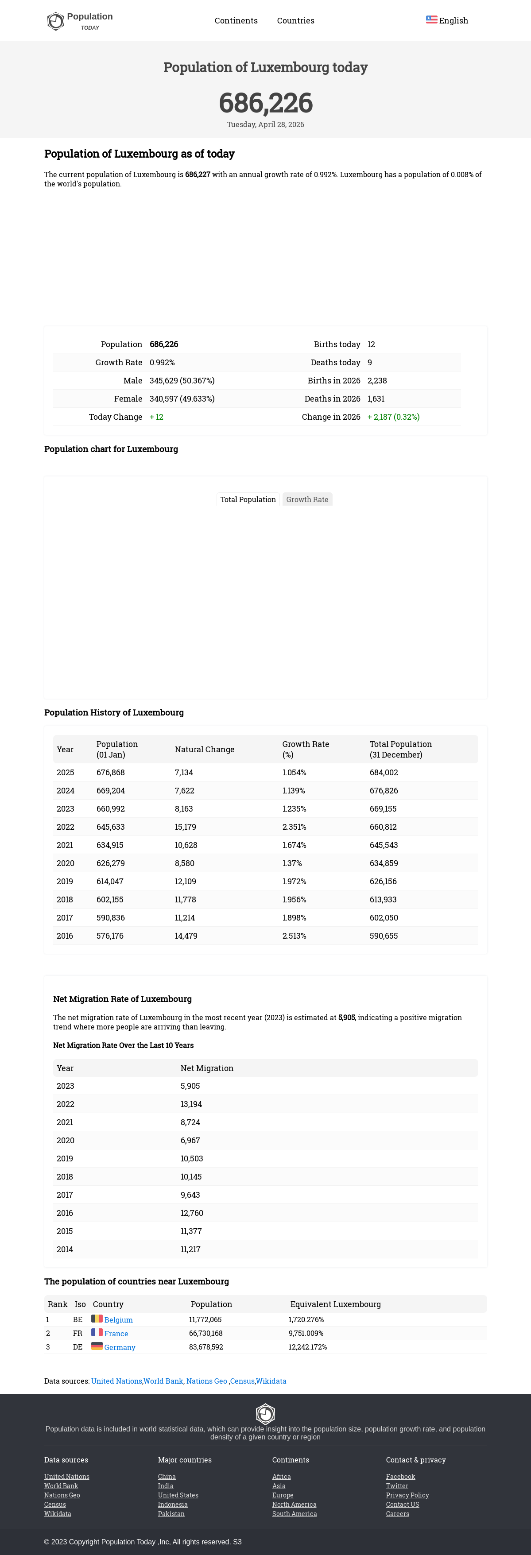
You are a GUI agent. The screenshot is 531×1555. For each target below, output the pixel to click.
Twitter (397, 1486)
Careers (397, 1513)
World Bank (163, 1380)
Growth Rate (308, 499)
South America (294, 1513)
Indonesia (173, 1504)
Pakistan (171, 1513)
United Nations (116, 1380)
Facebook (400, 1476)
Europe (283, 1495)
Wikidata (271, 1380)
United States (178, 1495)
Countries (295, 20)
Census (242, 1380)
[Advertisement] (265, 257)
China (167, 1476)
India (166, 1486)
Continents (236, 20)
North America (294, 1504)
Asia (279, 1486)
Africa (281, 1476)
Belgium (112, 1319)
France (109, 1333)
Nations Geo (206, 1380)
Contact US (402, 1504)
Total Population (248, 499)
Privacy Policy (407, 1495)
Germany (113, 1347)
